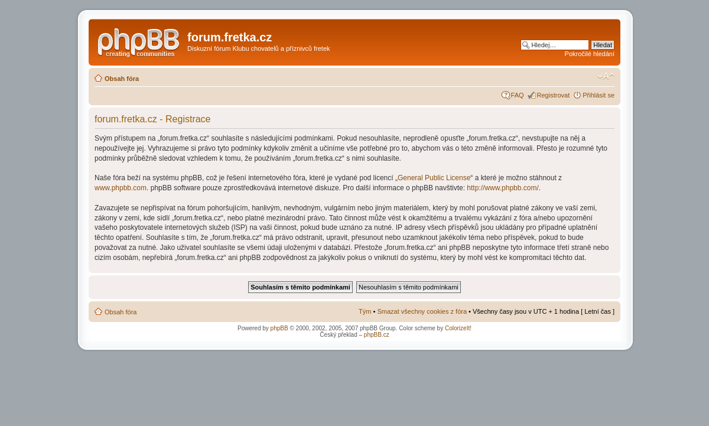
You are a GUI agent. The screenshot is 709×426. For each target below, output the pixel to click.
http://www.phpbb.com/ (502, 188)
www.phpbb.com (121, 188)
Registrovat (553, 95)
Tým (365, 311)
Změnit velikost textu (605, 76)
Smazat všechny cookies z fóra (422, 311)
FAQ (517, 95)
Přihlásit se (598, 95)
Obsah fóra (122, 78)
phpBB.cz (376, 334)
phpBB (279, 328)
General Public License (434, 178)
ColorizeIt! (458, 328)
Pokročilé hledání (589, 53)
